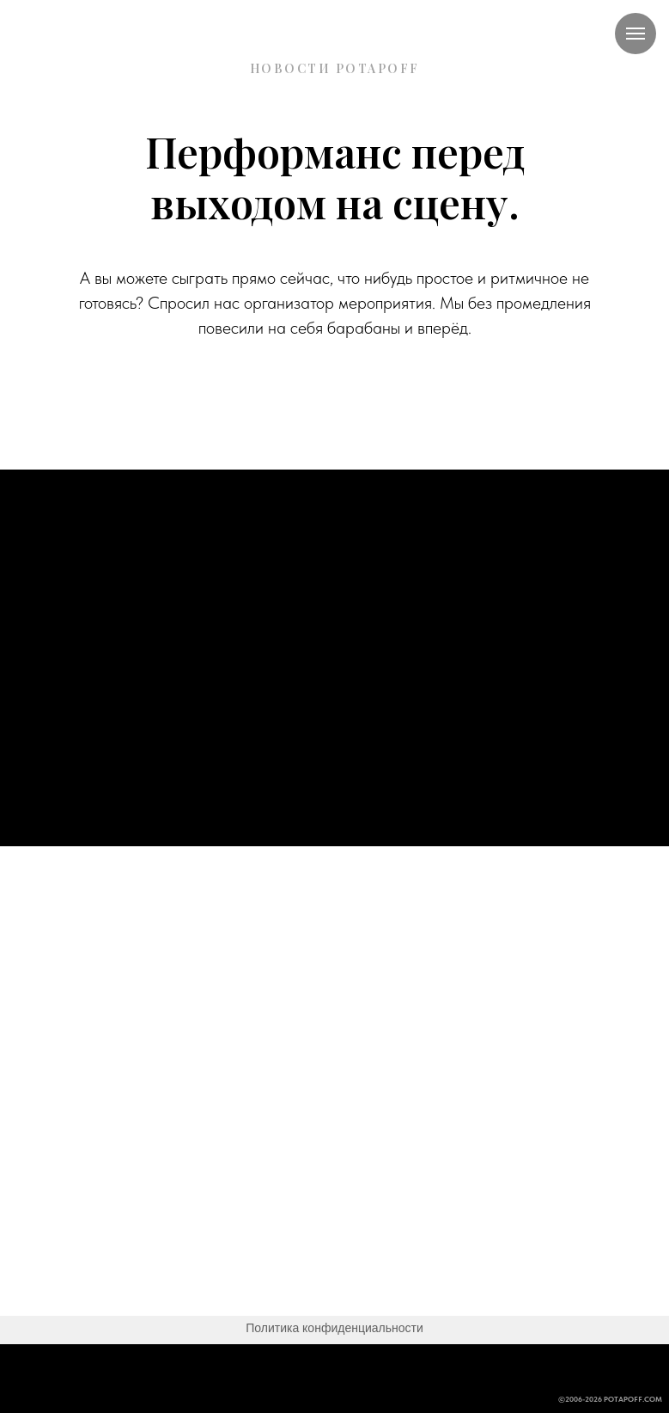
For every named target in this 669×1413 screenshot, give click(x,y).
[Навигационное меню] (635, 34)
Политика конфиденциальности (334, 1328)
